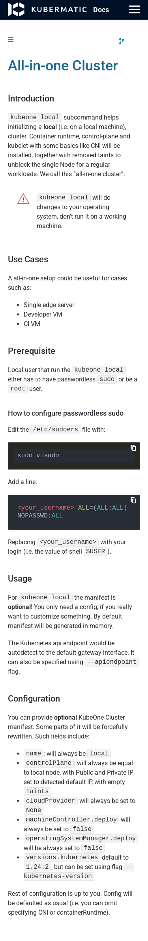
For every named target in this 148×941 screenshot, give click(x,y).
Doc (101, 10)
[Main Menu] (134, 9)
